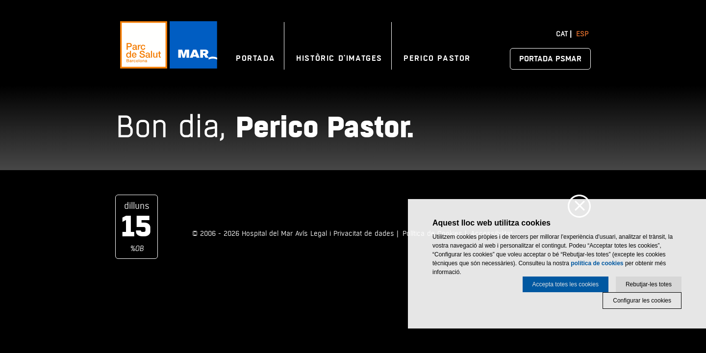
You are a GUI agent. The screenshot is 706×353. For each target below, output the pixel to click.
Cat (562, 34)
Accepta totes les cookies (565, 284)
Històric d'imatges (339, 58)
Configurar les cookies (642, 300)
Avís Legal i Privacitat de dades (344, 233)
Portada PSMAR (550, 58)
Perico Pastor (437, 58)
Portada (255, 58)
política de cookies (597, 263)
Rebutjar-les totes (649, 284)
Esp (582, 34)
